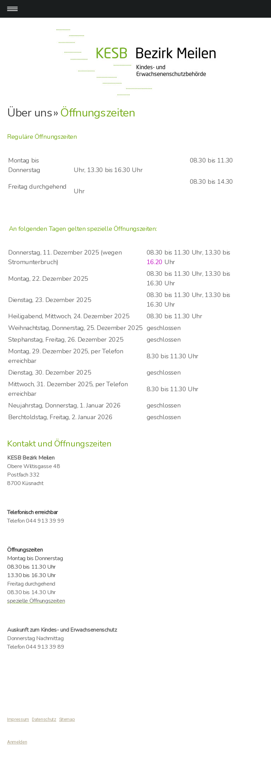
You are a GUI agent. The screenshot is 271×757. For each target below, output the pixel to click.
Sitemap (67, 719)
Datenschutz (44, 719)
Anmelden (17, 742)
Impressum (18, 719)
